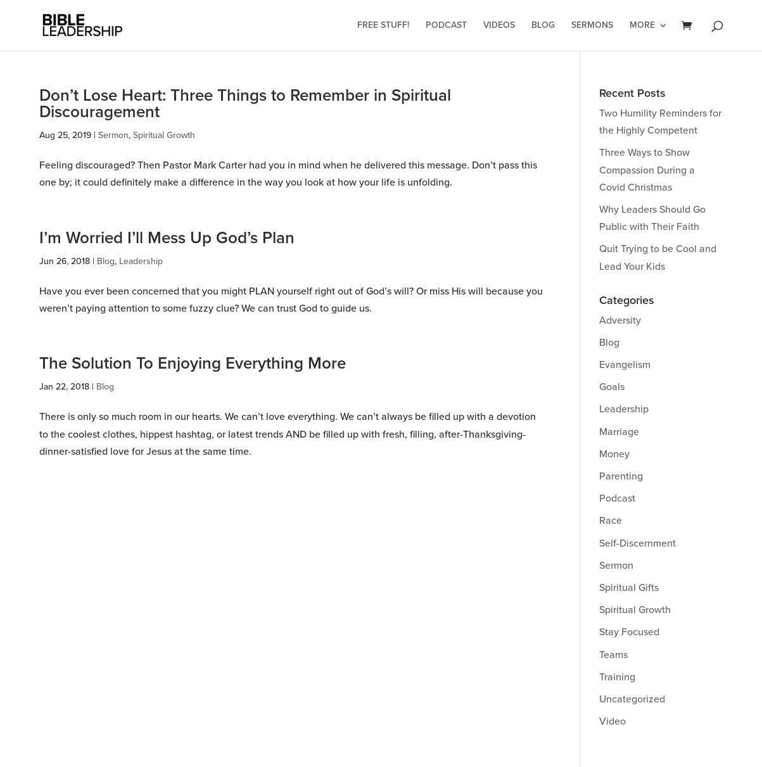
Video (612, 721)
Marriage (619, 432)
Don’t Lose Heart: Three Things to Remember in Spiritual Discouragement (245, 104)
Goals (612, 387)
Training (617, 677)
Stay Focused (629, 632)
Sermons (592, 25)
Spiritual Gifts (629, 587)
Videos (499, 25)
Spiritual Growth (164, 135)
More (642, 25)
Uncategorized (632, 699)
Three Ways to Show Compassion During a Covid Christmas (647, 169)
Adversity (620, 320)
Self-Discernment (637, 543)
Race (610, 520)
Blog (543, 25)
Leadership (141, 261)
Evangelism (625, 364)
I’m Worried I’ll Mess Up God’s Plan (167, 238)
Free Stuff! (383, 25)
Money (614, 454)
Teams (613, 655)
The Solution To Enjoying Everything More (192, 363)
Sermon (113, 135)
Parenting (621, 476)
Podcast (446, 25)
